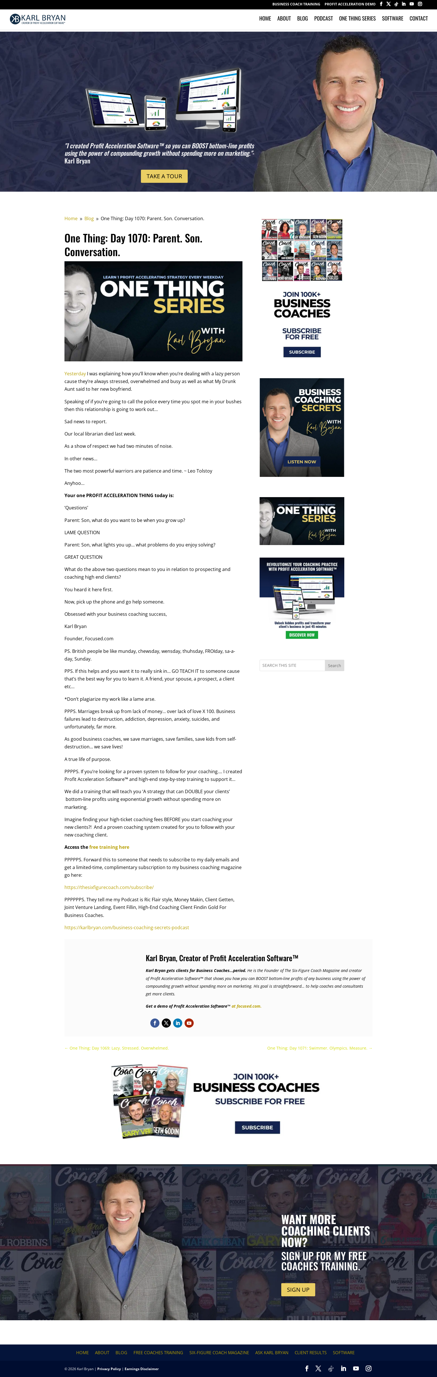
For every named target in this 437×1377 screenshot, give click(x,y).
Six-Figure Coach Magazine (219, 1352)
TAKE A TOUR (164, 176)
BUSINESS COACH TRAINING (296, 5)
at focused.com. (247, 1006)
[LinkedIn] (403, 5)
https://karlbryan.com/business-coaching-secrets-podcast (126, 927)
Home (265, 21)
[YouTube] (412, 5)
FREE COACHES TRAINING (158, 1352)
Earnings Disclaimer (142, 1368)
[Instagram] (420, 5)
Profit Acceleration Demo (350, 5)
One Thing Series (357, 21)
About (284, 21)
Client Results (311, 1352)
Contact (419, 21)
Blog (302, 21)
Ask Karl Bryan (271, 1352)
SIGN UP (298, 1289)
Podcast (323, 21)
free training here (109, 847)
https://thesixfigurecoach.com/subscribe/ (109, 887)
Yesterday (75, 373)
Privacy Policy (109, 1368)
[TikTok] (396, 5)
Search (334, 665)
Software (392, 21)
